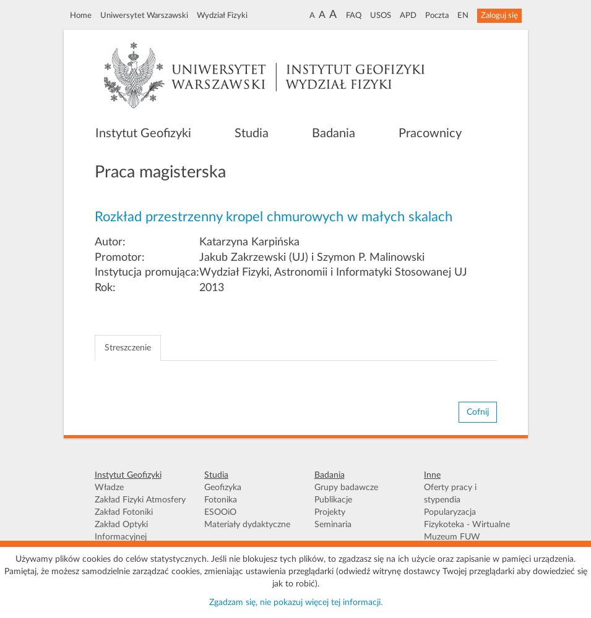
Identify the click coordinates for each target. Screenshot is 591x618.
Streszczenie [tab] (128, 348)
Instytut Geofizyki (143, 133)
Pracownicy (430, 133)
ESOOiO (220, 512)
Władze (109, 487)
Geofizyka (222, 487)
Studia (252, 133)
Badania (333, 133)
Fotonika (220, 500)
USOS (380, 15)
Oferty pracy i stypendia (450, 493)
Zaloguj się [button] (499, 15)
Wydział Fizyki (222, 15)
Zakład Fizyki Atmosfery (140, 500)
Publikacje (333, 500)
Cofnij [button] (478, 412)
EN (462, 15)
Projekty (329, 512)
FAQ (353, 15)
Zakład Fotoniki (124, 512)
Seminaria (333, 524)
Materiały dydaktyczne (247, 524)
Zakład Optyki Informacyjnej (121, 530)
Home (81, 15)
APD (408, 15)
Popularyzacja (450, 512)
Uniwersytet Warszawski (144, 15)
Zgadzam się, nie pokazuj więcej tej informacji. (295, 602)
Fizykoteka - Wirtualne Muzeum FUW (467, 530)
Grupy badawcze (346, 487)
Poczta (437, 15)
